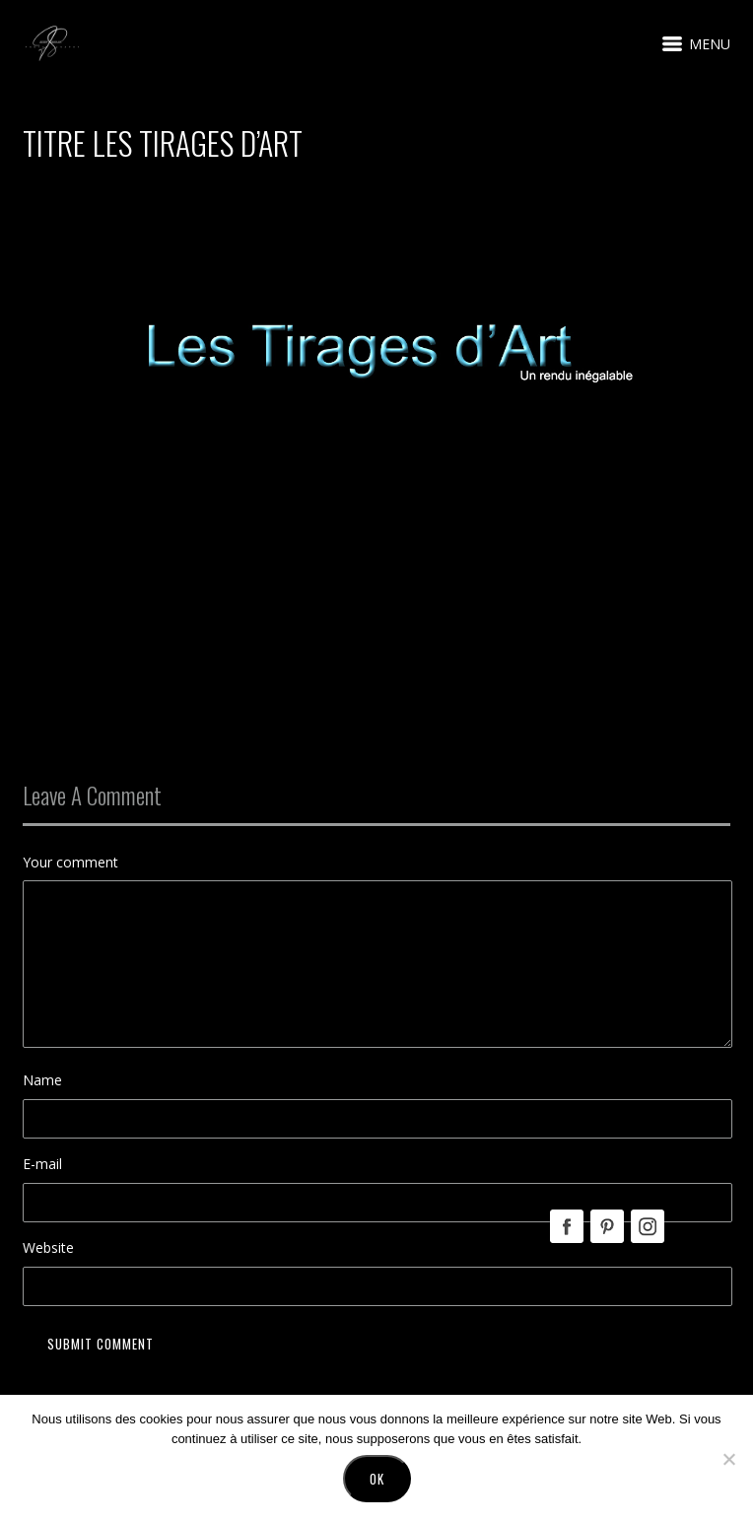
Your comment (70, 862)
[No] (728, 1459)
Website (48, 1247)
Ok (377, 1478)
